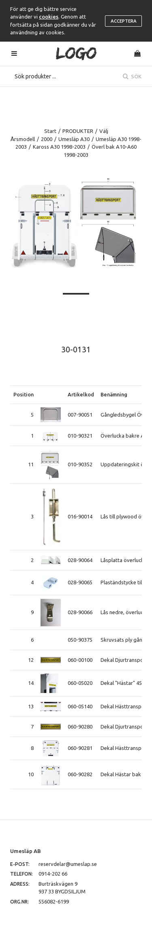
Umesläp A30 (74, 139)
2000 (46, 139)
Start (50, 131)
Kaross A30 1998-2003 (59, 147)
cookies (48, 16)
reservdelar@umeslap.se (68, 864)
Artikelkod (81, 394)
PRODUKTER (77, 131)
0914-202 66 (53, 873)
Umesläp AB (25, 851)
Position (23, 394)
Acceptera (124, 21)
